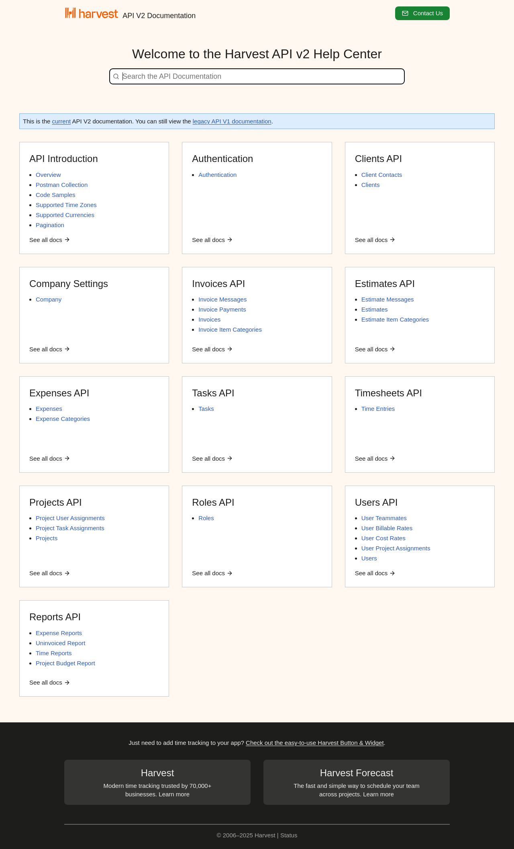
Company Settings (68, 283)
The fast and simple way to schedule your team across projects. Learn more (356, 782)
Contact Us (422, 13)
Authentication (222, 158)
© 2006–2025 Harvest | (248, 835)
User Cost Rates (383, 538)
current (61, 121)
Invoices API (218, 283)
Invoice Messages (222, 299)
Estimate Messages (387, 299)
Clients (370, 184)
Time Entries (378, 408)
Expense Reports (59, 633)
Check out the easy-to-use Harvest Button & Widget (315, 742)
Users (369, 558)
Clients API (378, 158)
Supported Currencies (65, 214)
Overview (48, 174)
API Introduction (63, 158)
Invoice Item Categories (230, 329)
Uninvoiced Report (60, 643)
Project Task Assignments (70, 528)
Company (48, 299)
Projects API (55, 502)
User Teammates (384, 518)
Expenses (49, 408)
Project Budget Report (65, 663)
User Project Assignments (395, 548)
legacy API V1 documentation (232, 121)
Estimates (374, 309)
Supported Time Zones (66, 204)
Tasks (206, 408)
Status (289, 835)
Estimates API (385, 283)
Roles (206, 518)
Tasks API (213, 393)
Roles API (213, 502)
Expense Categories (63, 418)
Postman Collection (62, 184)
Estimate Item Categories (395, 319)
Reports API (55, 616)
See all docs (49, 239)
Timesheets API (388, 393)
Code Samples (55, 194)
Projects (46, 538)
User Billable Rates (387, 528)
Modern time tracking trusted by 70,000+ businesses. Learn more (157, 782)
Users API (376, 502)
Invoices (209, 319)
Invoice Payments (222, 309)
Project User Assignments (70, 518)
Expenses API (59, 393)
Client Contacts (381, 174)
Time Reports (53, 653)
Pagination (50, 224)
